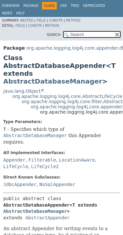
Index (7, 13)
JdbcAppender (19, 184)
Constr (56, 20)
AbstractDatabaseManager (52, 81)
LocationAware (77, 160)
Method (73, 20)
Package (30, 6)
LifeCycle (15, 166)
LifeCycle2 (45, 166)
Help (20, 13)
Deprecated (94, 6)
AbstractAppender (47, 217)
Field (41, 20)
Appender (14, 160)
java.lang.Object (22, 91)
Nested (26, 20)
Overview (10, 6)
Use (63, 6)
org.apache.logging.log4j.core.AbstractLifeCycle (67, 96)
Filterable (42, 160)
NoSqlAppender (57, 184)
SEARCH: (54, 35)
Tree (75, 6)
